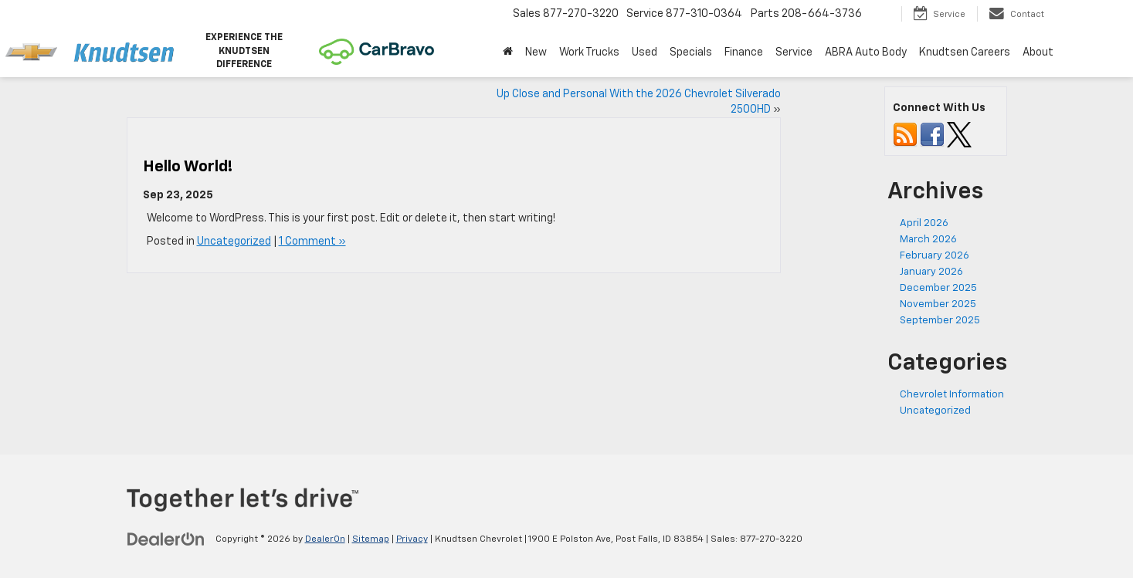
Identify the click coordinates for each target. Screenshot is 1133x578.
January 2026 (931, 272)
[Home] (508, 52)
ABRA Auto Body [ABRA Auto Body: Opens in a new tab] (866, 52)
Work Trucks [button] (589, 52)
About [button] (1038, 52)
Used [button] (644, 52)
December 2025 (938, 288)
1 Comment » (312, 241)
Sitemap (370, 539)
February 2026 (934, 256)
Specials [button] (691, 52)
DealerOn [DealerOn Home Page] (325, 539)
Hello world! (187, 166)
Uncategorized (234, 241)
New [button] (536, 52)
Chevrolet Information (952, 395)
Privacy (412, 539)
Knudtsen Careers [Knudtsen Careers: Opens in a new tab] (964, 52)
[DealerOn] (166, 538)
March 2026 (928, 240)
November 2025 (938, 304)
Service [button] (793, 52)
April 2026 (924, 223)
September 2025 (940, 321)
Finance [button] (743, 52)
